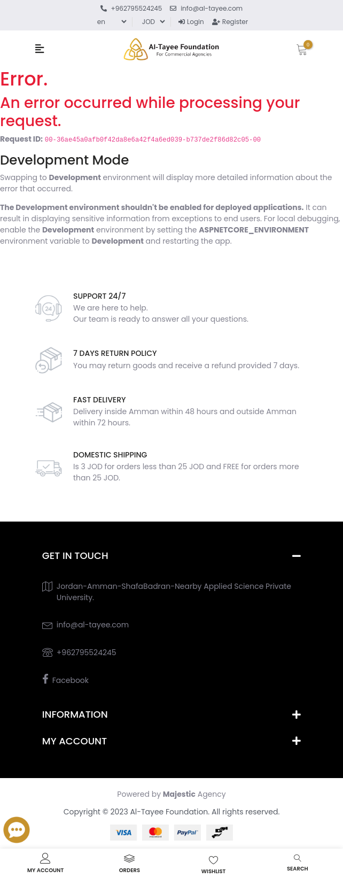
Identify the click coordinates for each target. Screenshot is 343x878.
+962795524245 (86, 652)
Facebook (70, 680)
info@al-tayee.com (93, 624)
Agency (194, 794)
